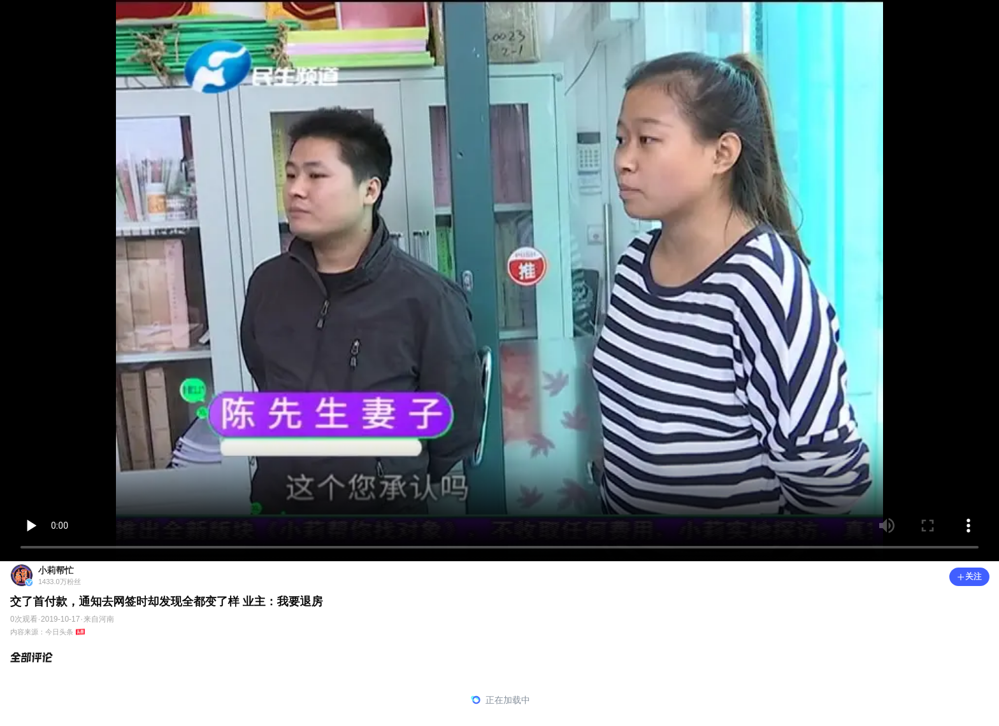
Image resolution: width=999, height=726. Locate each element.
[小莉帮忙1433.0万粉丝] (479, 575)
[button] (969, 577)
